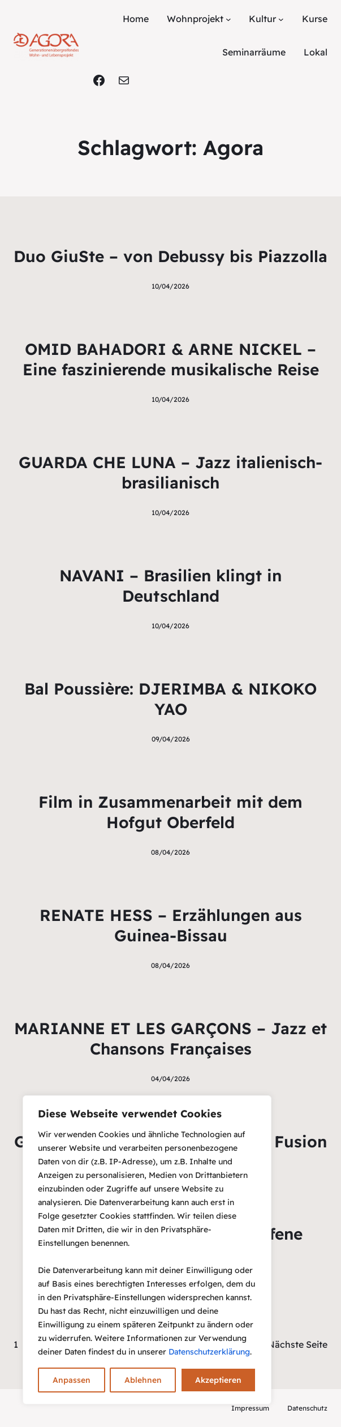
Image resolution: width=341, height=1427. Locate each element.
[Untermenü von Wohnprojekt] (228, 19)
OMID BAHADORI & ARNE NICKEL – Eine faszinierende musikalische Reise (171, 359)
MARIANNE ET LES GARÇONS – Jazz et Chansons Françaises (170, 1038)
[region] (147, 1249)
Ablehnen (143, 1380)
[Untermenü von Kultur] (281, 19)
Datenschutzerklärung (209, 1352)
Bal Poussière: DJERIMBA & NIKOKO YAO (170, 699)
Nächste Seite (297, 1344)
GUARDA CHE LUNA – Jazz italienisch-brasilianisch (170, 472)
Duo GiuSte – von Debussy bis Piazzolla (170, 256)
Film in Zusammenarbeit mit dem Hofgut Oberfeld (170, 812)
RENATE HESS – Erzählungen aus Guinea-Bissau (171, 925)
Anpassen (71, 1380)
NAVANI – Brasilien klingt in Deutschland (170, 585)
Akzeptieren (218, 1380)
